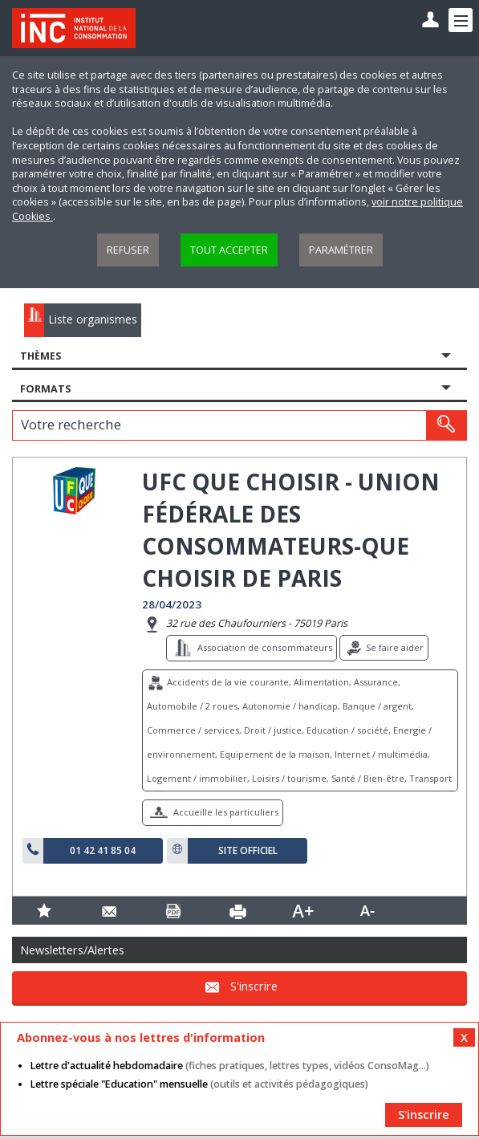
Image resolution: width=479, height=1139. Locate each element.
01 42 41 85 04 (103, 851)
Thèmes (40, 356)
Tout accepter (229, 250)
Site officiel (248, 851)
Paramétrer (341, 250)
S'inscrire (254, 986)
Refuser (128, 250)
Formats (45, 389)
